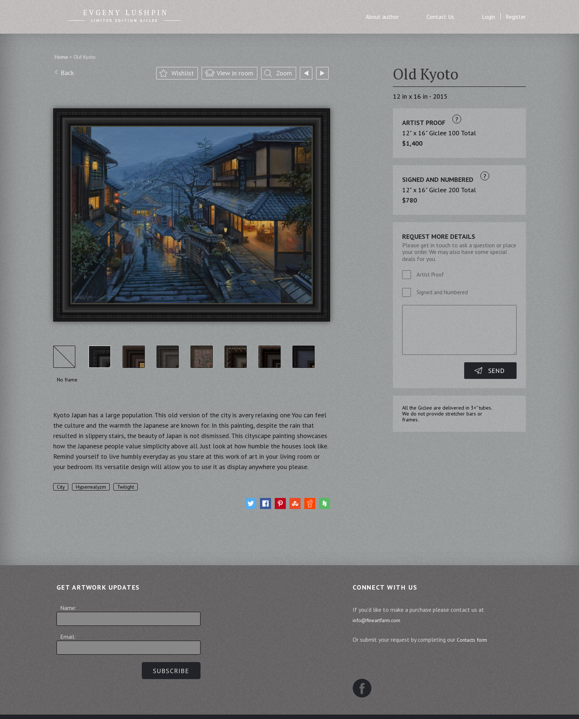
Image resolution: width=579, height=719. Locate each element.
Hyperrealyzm (95, 487)
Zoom (284, 74)
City (61, 487)
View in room (235, 74)
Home (61, 57)
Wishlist (182, 74)
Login (488, 16)
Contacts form (478, 639)
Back (67, 73)
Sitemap (169, 706)
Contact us (395, 706)
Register (516, 16)
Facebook (365, 669)
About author (382, 16)
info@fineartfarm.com (384, 620)
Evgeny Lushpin (126, 13)
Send (496, 370)
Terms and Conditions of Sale (232, 706)
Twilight (133, 487)
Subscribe (168, 671)
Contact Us (440, 16)
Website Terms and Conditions (327, 706)
